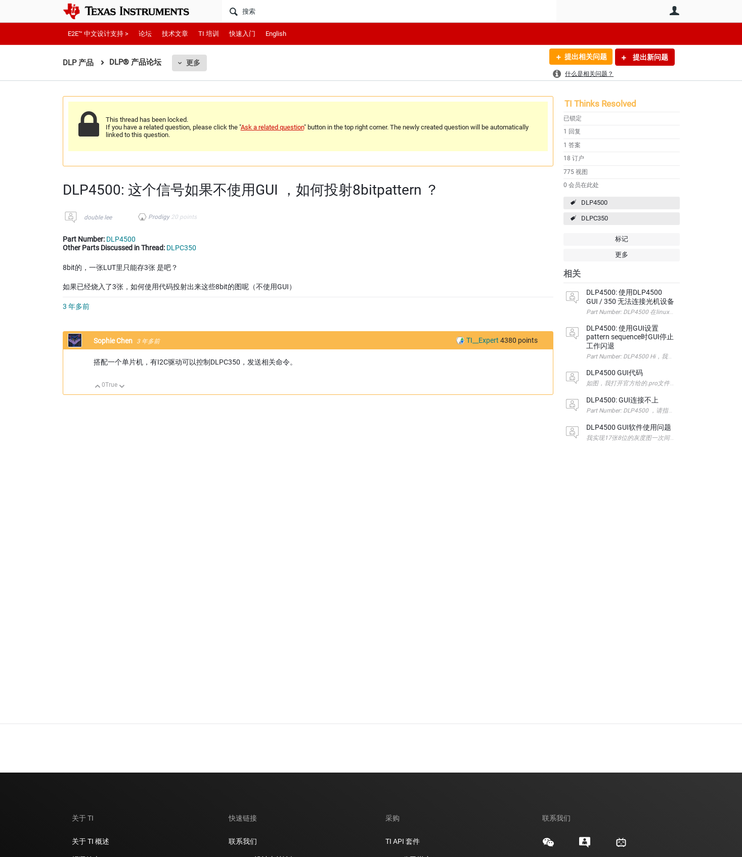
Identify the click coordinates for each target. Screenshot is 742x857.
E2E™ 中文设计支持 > (98, 33)
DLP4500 (594, 202)
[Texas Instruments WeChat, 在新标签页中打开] (548, 846)
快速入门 (242, 33)
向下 (121, 387)
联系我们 (243, 841)
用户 (675, 11)
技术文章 (175, 33)
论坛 (145, 33)
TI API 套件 (402, 841)
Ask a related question (272, 127)
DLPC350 (594, 218)
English (276, 33)
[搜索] (389, 11)
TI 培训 (208, 33)
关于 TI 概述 (90, 841)
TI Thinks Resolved (600, 104)
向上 (98, 387)
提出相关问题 (585, 57)
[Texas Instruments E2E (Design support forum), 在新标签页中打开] (585, 846)
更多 (193, 63)
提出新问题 (649, 57)
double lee (98, 217)
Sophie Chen (114, 341)
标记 (621, 239)
